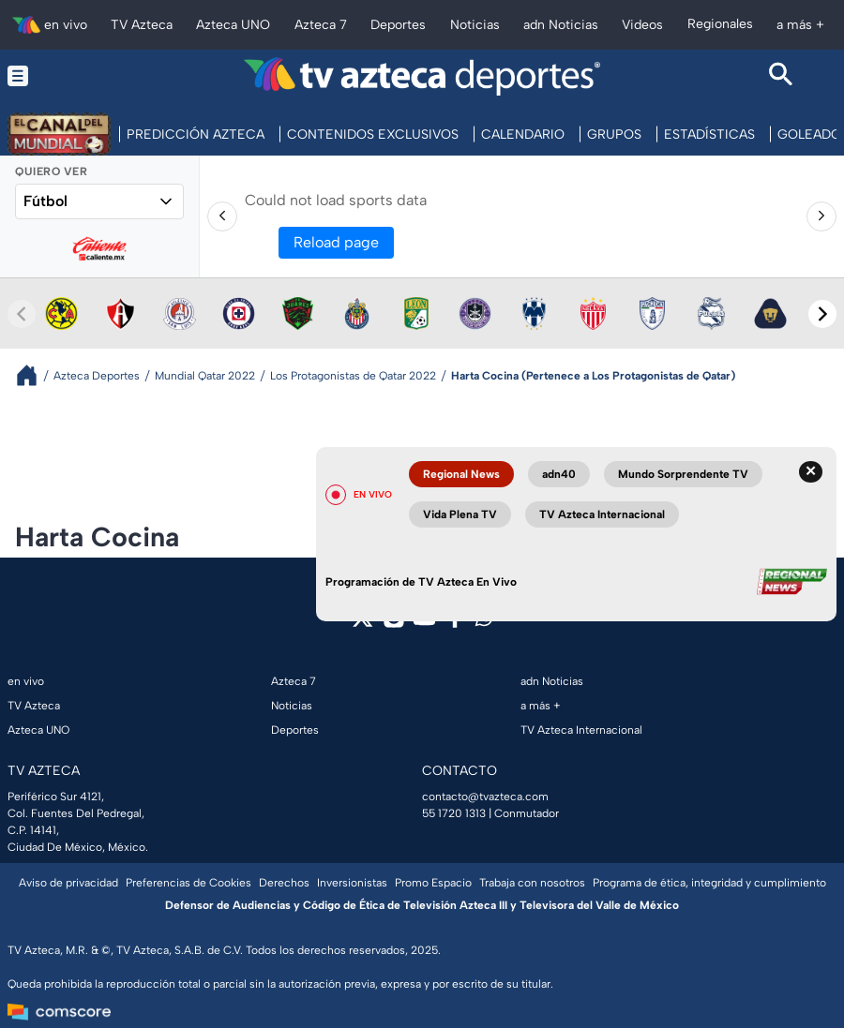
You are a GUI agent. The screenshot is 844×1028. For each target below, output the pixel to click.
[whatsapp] (484, 622)
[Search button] (781, 76)
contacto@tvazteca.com (485, 796)
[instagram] (393, 624)
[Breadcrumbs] (34, 375)
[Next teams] (822, 314)
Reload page (336, 242)
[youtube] (424, 624)
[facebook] (455, 624)
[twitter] (362, 624)
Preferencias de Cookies (188, 882)
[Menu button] (63, 76)
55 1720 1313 (454, 813)
